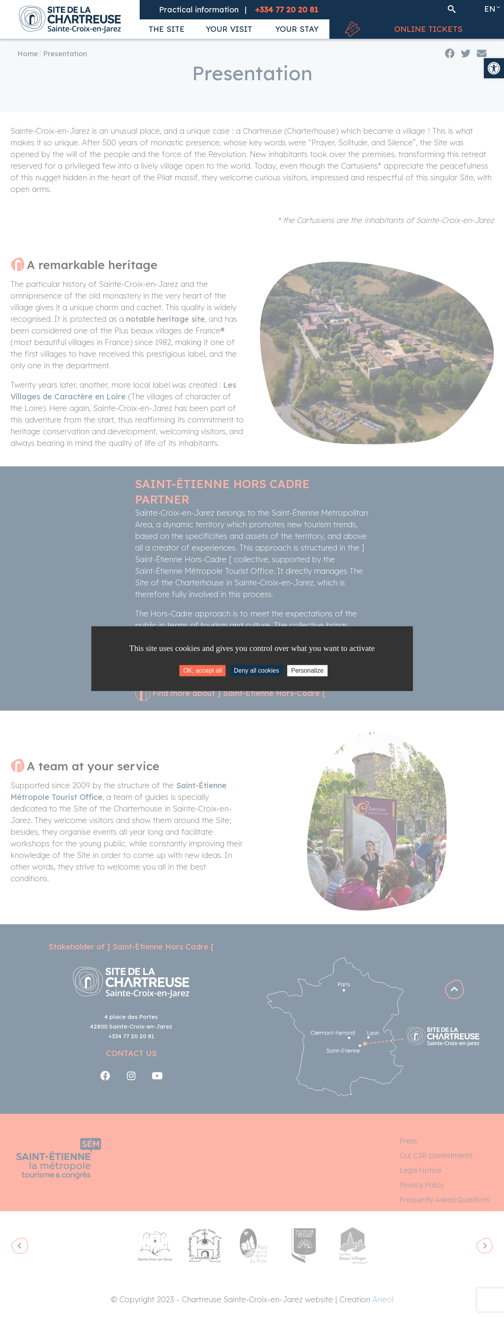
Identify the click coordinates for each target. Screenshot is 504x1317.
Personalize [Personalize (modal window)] (307, 670)
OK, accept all (202, 670)
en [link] (489, 9)
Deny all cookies (256, 670)
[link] (494, 68)
